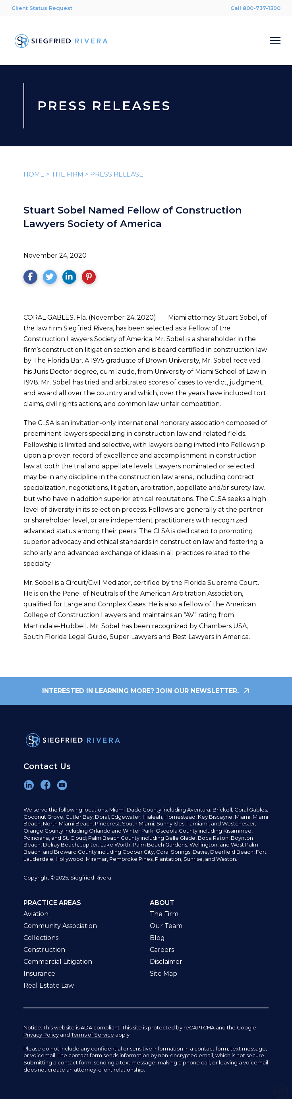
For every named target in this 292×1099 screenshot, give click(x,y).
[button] (275, 40)
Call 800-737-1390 (255, 8)
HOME (33, 174)
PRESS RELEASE (116, 174)
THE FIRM (67, 174)
